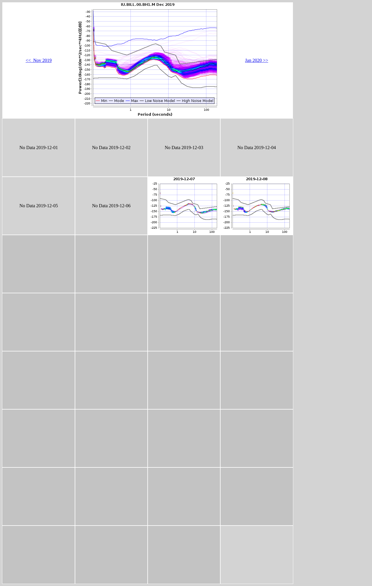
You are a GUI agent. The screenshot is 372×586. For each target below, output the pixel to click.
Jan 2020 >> (256, 60)
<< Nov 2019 (39, 60)
